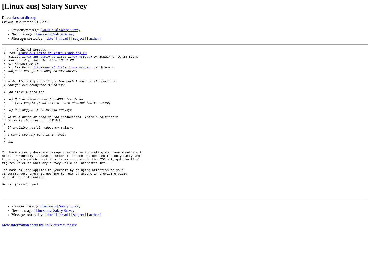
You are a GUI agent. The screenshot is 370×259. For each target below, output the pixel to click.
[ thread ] (63, 38)
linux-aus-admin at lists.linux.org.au (52, 54)
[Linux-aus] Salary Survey (60, 30)
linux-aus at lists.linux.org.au (61, 71)
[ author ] (94, 38)
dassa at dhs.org (24, 18)
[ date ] (50, 38)
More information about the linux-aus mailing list (39, 255)
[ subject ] (78, 38)
